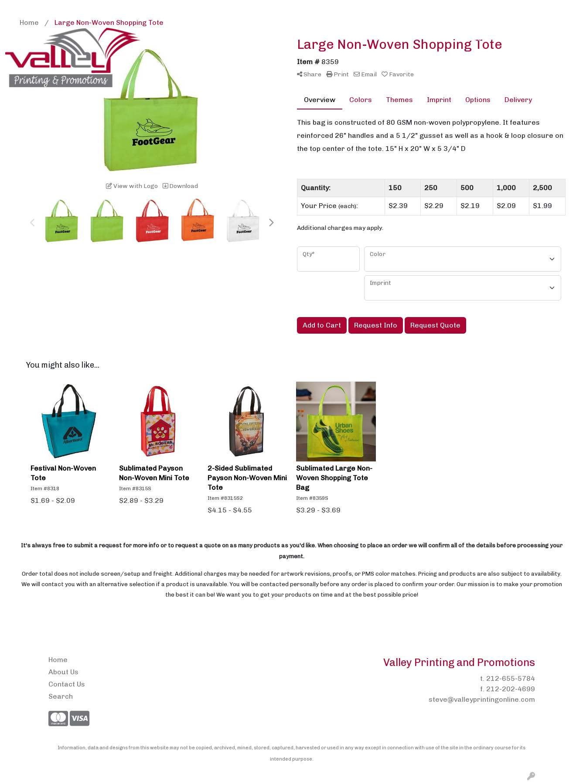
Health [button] (436, 38)
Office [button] (471, 38)
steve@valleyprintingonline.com (482, 699)
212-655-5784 (510, 678)
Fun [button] (356, 38)
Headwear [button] (394, 38)
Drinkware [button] (318, 38)
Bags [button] (277, 38)
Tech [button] (504, 38)
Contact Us (88, 9)
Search (486, 9)
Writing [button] (538, 38)
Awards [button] (203, 38)
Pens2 (123, 9)
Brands (243, 38)
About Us (49, 9)
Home (17, 9)
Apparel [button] (162, 38)
